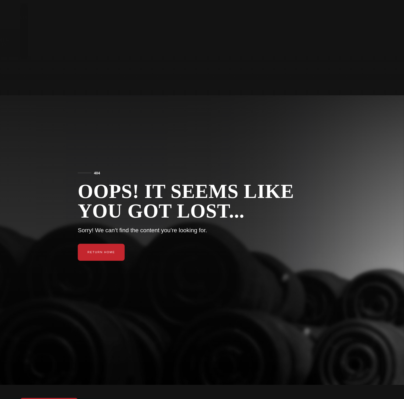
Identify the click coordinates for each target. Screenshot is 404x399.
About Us (273, 17)
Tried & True (310, 17)
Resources (237, 17)
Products (200, 17)
